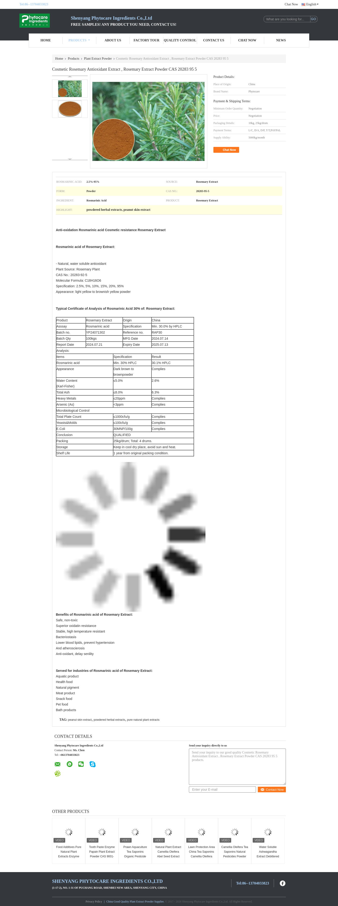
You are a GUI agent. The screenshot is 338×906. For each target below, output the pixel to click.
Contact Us (213, 40)
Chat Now (291, 4)
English (312, 4)
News (281, 40)
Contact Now (272, 789)
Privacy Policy (94, 901)
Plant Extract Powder (98, 58)
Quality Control (180, 40)
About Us (112, 40)
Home (45, 40)
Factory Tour (146, 40)
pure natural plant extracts (143, 719)
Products (79, 40)
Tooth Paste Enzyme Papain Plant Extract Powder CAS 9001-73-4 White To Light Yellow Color (102, 856)
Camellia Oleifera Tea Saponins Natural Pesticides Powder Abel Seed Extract (234, 854)
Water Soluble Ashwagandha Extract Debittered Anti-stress (268, 854)
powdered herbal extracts (109, 719)
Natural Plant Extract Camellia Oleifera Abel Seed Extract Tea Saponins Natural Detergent (168, 856)
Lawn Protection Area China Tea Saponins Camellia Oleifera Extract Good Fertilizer (201, 856)
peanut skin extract (80, 719)
